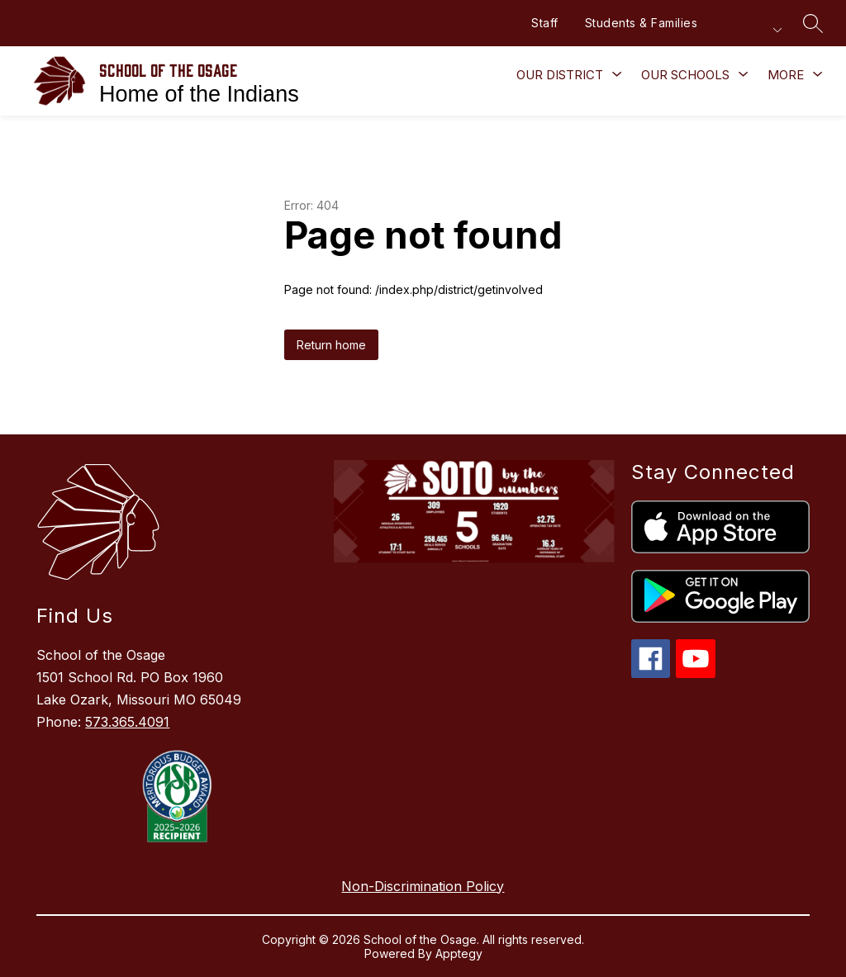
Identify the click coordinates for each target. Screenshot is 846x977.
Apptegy (458, 953)
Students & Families (641, 23)
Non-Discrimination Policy (422, 886)
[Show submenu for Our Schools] (685, 75)
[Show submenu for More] (786, 75)
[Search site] (813, 23)
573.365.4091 (127, 722)
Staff (544, 23)
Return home (331, 345)
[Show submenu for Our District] (559, 75)
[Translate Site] (744, 30)
